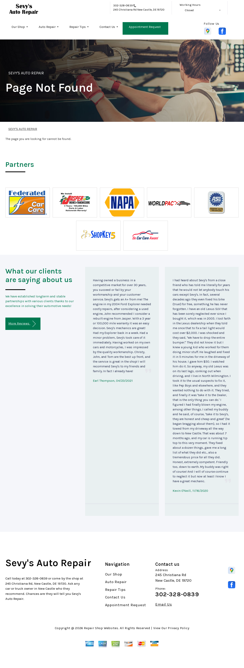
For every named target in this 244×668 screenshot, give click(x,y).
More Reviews (22, 324)
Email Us (163, 604)
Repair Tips (77, 27)
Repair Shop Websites (101, 628)
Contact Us (107, 27)
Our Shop (18, 27)
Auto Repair (47, 27)
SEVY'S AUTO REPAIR (26, 73)
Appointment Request (145, 27)
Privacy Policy (178, 628)
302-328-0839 (123, 5)
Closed (189, 10)
